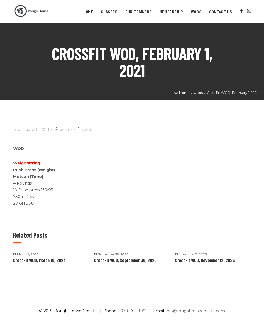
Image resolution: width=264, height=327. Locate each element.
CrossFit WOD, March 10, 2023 (39, 260)
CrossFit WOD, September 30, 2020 (125, 260)
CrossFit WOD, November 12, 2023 (205, 260)
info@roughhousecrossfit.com (195, 310)
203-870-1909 (131, 310)
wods (88, 129)
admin (66, 129)
